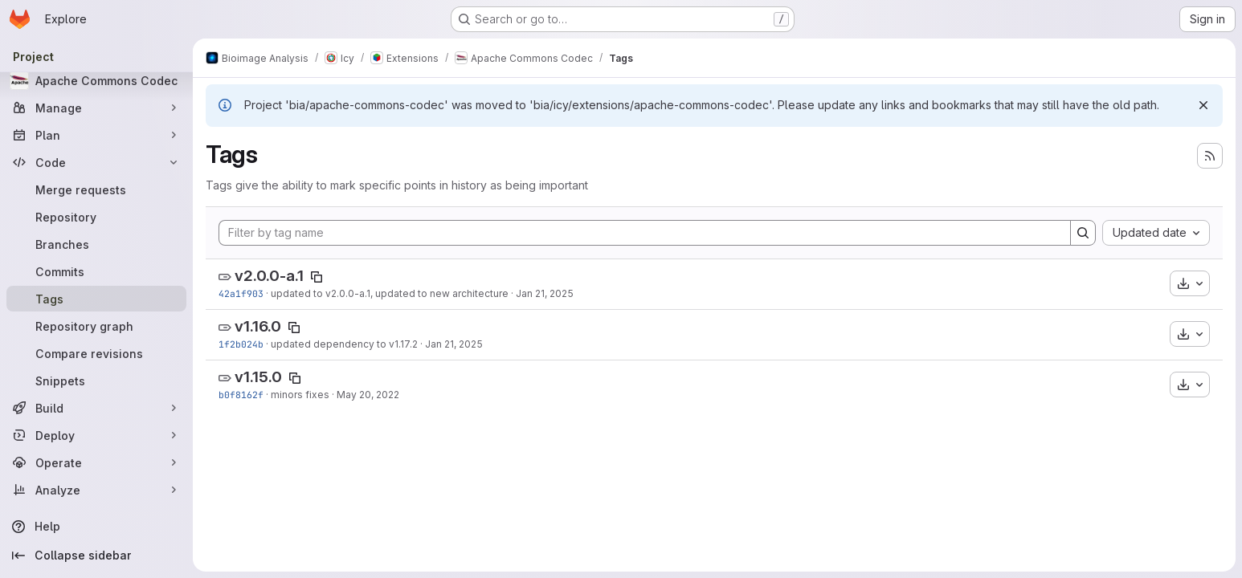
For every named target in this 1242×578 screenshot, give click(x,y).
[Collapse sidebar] (96, 555)
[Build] (96, 408)
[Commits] (96, 271)
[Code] (96, 162)
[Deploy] (96, 435)
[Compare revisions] (96, 353)
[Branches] (96, 244)
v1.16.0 (258, 326)
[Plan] (96, 135)
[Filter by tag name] (645, 233)
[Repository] (96, 217)
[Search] (1083, 233)
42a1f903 (241, 293)
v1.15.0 (258, 377)
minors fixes (300, 395)
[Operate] (96, 462)
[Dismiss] (1203, 105)
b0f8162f (241, 395)
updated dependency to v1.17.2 (344, 344)
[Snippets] (96, 380)
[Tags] (96, 298)
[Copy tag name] (316, 277)
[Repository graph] (96, 326)
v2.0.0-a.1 (269, 276)
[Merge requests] (96, 189)
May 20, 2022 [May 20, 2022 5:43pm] (368, 395)
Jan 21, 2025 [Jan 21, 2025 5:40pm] (545, 293)
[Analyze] (96, 490)
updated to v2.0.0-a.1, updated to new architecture (390, 293)
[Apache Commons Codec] (96, 80)
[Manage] (96, 107)
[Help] (96, 526)
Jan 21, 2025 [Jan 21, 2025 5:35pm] (454, 344)
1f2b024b (241, 344)
